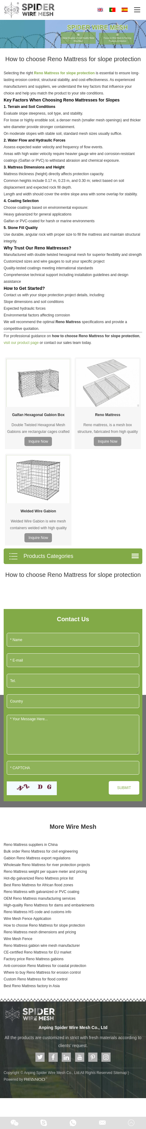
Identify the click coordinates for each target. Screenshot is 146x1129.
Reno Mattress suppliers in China (31, 749)
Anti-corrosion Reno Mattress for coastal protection (45, 870)
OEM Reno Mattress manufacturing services (39, 802)
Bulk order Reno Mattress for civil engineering (41, 755)
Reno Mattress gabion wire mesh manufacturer (42, 849)
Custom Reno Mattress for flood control (36, 883)
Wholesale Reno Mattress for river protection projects (47, 769)
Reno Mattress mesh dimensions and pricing (40, 836)
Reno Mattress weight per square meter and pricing (45, 775)
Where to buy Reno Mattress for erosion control (42, 876)
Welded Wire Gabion (38, 415)
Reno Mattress (107, 367)
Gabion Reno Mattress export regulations (37, 762)
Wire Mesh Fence (18, 843)
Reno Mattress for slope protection (64, 73)
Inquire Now (38, 393)
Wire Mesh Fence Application (27, 823)
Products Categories (41, 460)
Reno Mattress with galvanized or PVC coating (41, 796)
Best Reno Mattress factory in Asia (32, 890)
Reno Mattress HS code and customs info (37, 816)
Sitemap (120, 977)
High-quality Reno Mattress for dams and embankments (49, 809)
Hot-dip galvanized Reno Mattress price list (38, 782)
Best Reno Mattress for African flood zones (38, 789)
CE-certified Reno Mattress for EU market (37, 856)
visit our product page (21, 343)
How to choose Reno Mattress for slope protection (44, 829)
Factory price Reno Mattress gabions (34, 863)
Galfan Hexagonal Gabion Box (38, 367)
